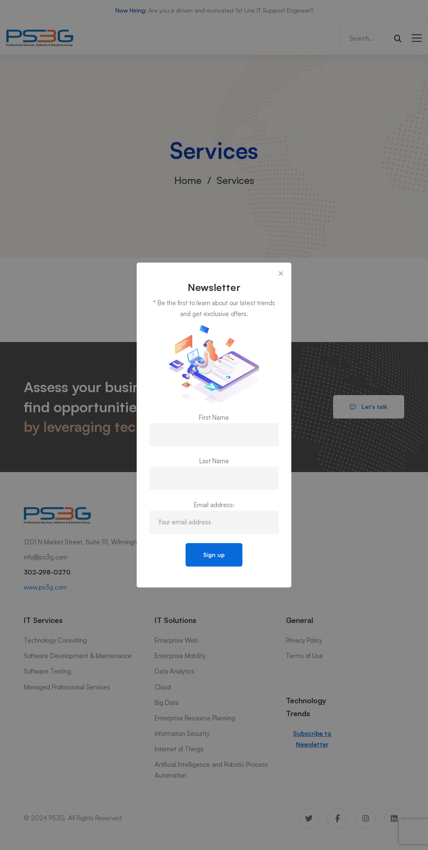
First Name (214, 417)
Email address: (214, 505)
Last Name (214, 461)
